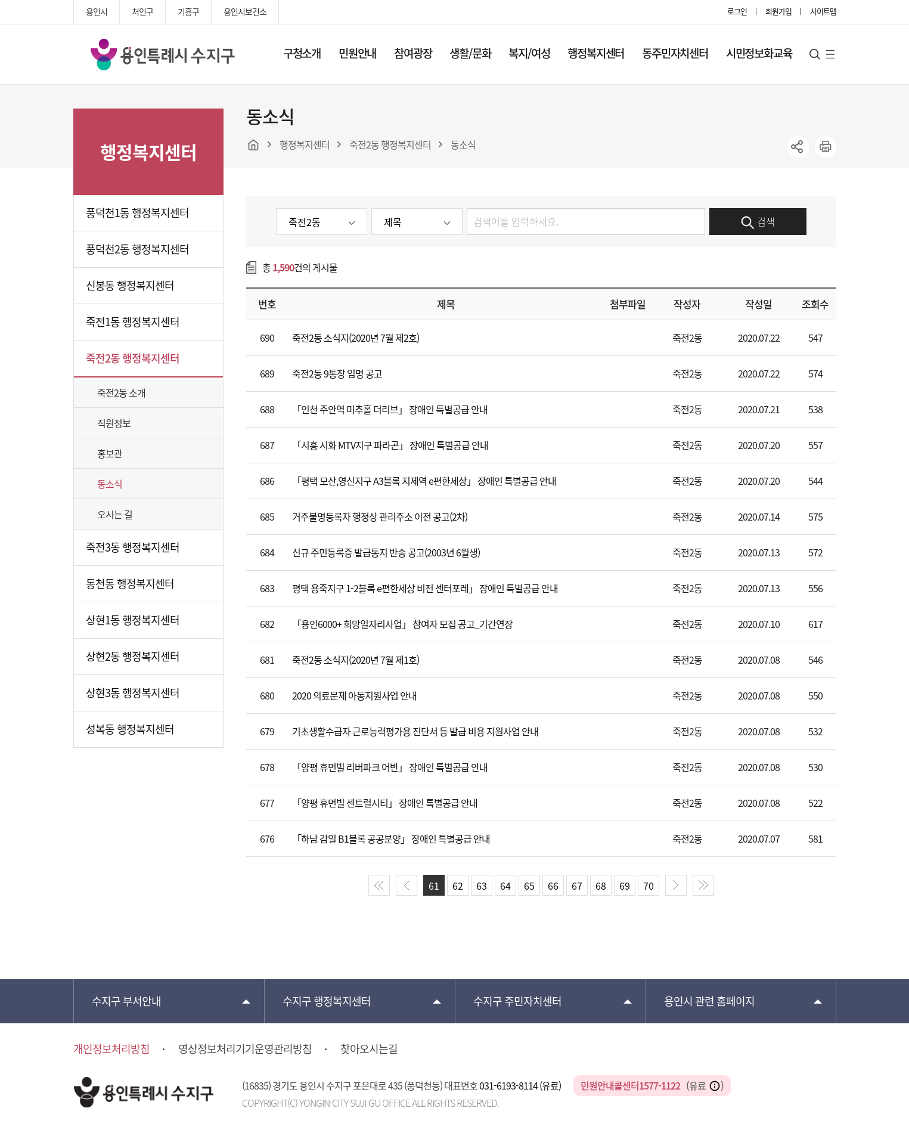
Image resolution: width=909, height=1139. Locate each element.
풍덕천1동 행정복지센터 (137, 213)
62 (457, 885)
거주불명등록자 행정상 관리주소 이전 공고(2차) (379, 516)
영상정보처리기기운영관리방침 (245, 1049)
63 (481, 885)
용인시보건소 (245, 11)
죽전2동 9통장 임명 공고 (337, 373)
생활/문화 (470, 53)
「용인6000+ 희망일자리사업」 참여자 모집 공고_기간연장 (402, 624)
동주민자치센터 (675, 53)
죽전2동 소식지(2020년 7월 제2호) (355, 337)
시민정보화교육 (759, 53)
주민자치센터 (517, 1001)
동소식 (109, 483)
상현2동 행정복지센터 (132, 656)
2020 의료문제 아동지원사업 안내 (354, 695)
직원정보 (114, 423)
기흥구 (188, 11)
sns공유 (798, 146)
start (379, 885)
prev (406, 885)
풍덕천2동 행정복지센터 (137, 249)
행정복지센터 (595, 53)
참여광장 (413, 53)
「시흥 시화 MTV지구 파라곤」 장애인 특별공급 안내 (390, 445)
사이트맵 (823, 11)
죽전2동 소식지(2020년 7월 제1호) (355, 659)
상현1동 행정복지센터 (132, 620)
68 (600, 885)
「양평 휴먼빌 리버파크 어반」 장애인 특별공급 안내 (390, 767)
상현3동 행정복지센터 (132, 693)
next (676, 885)
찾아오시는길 (369, 1049)
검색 (758, 222)
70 (648, 885)
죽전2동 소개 (121, 392)
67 (577, 885)
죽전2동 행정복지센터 (132, 358)
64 (505, 885)
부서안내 (126, 1001)
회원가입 (778, 11)
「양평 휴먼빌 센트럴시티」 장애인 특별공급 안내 (384, 803)
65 (529, 885)
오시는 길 (114, 514)
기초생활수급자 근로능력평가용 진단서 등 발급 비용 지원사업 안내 (415, 731)
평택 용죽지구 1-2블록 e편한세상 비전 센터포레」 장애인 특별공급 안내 (425, 588)
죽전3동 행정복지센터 (132, 547)
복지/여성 (529, 53)
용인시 (96, 11)
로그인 (737, 11)
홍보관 (109, 453)
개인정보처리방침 (111, 1049)
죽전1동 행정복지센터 (132, 322)
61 (434, 885)
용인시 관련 (709, 1001)
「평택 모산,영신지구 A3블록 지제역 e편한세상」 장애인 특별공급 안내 (424, 480)
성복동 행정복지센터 (130, 729)
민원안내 (357, 53)
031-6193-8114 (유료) (521, 1085)
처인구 (142, 11)
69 (624, 885)
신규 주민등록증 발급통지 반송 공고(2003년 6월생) (386, 552)
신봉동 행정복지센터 (130, 285)
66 (553, 885)
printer (825, 146)
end (703, 885)
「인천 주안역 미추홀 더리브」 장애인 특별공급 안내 (390, 409)
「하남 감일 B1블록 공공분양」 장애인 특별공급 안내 (391, 838)
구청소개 (302, 53)
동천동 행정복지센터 (130, 583)
